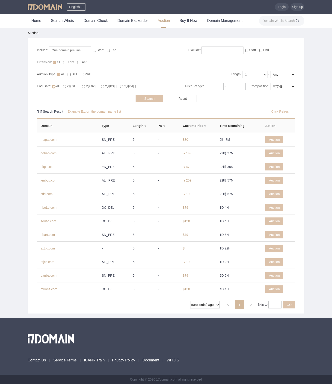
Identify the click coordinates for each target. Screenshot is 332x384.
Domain (46, 126)
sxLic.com (48, 248)
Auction (164, 21)
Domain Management (224, 21)
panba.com (48, 275)
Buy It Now (188, 21)
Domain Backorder (132, 21)
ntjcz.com (47, 262)
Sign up (297, 7)
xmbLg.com (49, 180)
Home (36, 21)
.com (69, 62)
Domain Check (95, 21)
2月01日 (71, 86)
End (111, 50)
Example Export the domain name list (94, 111)
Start (98, 50)
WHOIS (173, 360)
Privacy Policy (123, 360)
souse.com (48, 221)
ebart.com (48, 235)
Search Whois (62, 21)
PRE (86, 74)
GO (289, 305)
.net (81, 62)
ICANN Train (94, 360)
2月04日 (128, 86)
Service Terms (65, 360)
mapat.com (48, 139)
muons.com (49, 289)
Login (282, 7)
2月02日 (90, 86)
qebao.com (48, 153)
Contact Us (37, 360)
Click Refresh (280, 111)
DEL (73, 74)
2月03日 (109, 86)
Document (150, 360)
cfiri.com (47, 194)
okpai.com (48, 167)
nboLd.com (48, 207)
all (57, 62)
